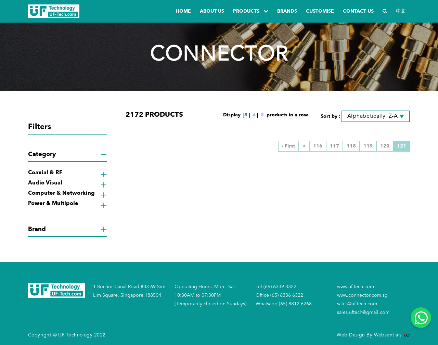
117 (334, 146)
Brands (287, 11)
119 (368, 146)
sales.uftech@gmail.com (363, 312)
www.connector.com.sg (362, 295)
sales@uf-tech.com (357, 304)
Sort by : (330, 116)
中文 (400, 11)
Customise (320, 11)
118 (351, 146)
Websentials (392, 335)
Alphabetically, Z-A (372, 116)
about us (212, 11)
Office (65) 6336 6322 (279, 295)
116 (317, 146)
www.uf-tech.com (355, 286)
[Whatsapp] (421, 317)
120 (384, 146)
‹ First (288, 146)
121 (401, 146)
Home (183, 11)
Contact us (358, 11)
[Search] (385, 11)
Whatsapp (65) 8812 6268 (284, 304)
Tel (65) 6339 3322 (276, 286)
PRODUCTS (250, 11)
